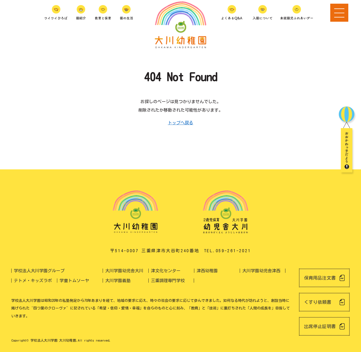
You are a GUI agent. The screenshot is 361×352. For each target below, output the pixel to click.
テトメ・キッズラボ (33, 280)
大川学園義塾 (118, 280)
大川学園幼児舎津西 (261, 271)
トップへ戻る (180, 123)
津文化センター (165, 271)
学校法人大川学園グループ (39, 271)
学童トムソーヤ (74, 280)
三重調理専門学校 (168, 280)
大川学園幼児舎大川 (124, 271)
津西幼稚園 (207, 271)
